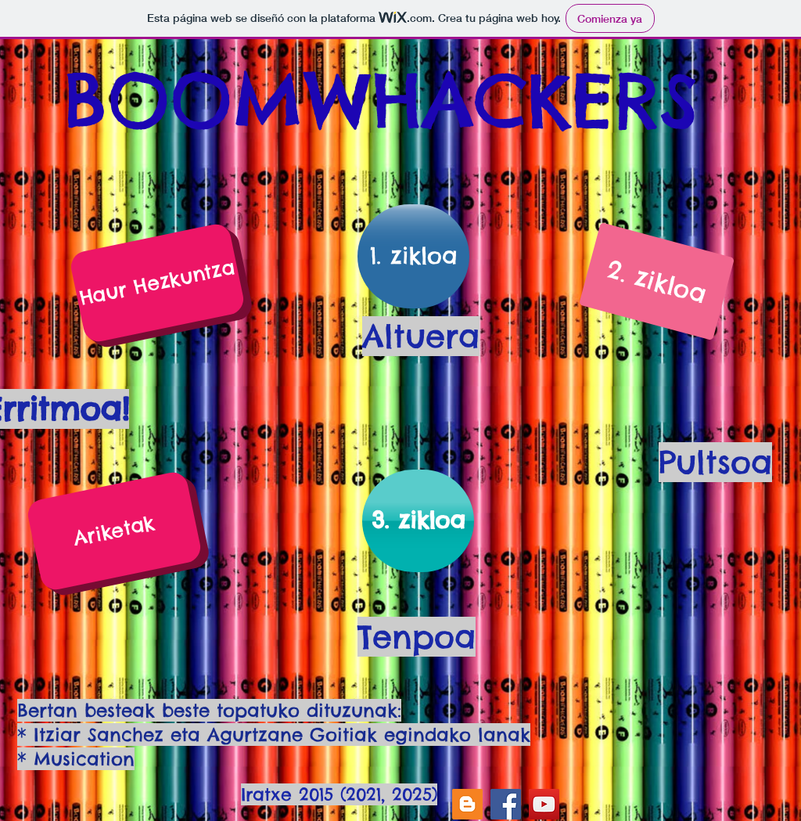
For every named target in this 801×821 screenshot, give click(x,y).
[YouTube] (544, 804)
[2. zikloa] (657, 281)
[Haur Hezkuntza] (157, 282)
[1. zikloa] (413, 256)
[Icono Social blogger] (467, 804)
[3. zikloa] (418, 521)
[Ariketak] (114, 531)
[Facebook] (505, 804)
